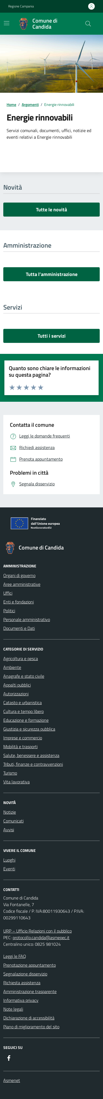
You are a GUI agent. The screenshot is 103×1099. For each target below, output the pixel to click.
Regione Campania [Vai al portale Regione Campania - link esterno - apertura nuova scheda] (21, 6)
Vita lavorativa (16, 781)
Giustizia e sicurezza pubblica (29, 729)
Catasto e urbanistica (22, 702)
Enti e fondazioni (18, 601)
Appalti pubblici (17, 685)
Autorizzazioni (16, 693)
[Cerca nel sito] (88, 23)
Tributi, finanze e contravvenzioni (33, 764)
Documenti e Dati (19, 628)
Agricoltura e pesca (20, 658)
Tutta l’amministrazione (51, 274)
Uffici (7, 593)
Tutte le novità (51, 209)
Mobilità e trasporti (20, 746)
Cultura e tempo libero (23, 711)
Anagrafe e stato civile (23, 676)
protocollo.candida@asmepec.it (41, 937)
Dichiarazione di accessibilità (28, 1018)
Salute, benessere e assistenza (31, 755)
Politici (9, 610)
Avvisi (8, 829)
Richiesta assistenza (21, 982)
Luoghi (9, 860)
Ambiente (12, 667)
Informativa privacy (20, 1000)
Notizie (9, 812)
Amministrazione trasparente (30, 991)
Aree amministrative (21, 584)
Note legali (13, 1009)
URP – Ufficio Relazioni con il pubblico (37, 931)
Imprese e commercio (22, 737)
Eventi (9, 868)
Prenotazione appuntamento (29, 965)
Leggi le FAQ (14, 956)
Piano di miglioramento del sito (31, 1026)
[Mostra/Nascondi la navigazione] (6, 23)
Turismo (10, 773)
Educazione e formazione (26, 720)
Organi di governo (19, 575)
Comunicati (13, 821)
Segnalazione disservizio (25, 973)
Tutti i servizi (52, 336)
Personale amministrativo (26, 619)
